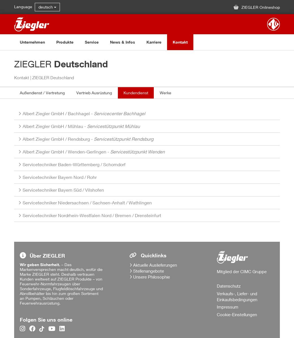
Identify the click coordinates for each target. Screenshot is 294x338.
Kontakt (180, 42)
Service (92, 42)
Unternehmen (32, 42)
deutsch (47, 7)
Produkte (65, 42)
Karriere (153, 42)
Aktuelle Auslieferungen (155, 265)
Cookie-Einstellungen (237, 314)
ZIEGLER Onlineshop (257, 7)
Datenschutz (229, 285)
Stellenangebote (148, 270)
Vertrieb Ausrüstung (94, 92)
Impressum (227, 306)
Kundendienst (136, 92)
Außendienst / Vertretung (42, 92)
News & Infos (122, 42)
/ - (84, 113)
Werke (165, 92)
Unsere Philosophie (151, 276)
